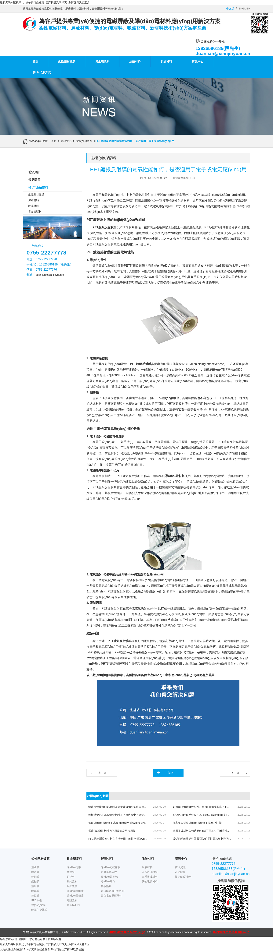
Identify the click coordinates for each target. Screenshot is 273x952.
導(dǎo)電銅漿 (75, 890)
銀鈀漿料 (72, 886)
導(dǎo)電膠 (74, 867)
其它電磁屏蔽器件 (111, 895)
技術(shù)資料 (84, 140)
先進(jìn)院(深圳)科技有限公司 (40, 932)
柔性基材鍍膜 (66, 61)
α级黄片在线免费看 (38, 949)
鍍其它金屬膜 (39, 909)
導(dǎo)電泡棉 (109, 876)
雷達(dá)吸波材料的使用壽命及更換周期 (112, 830)
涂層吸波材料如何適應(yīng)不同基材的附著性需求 (203, 830)
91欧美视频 (77, 949)
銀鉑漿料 (72, 881)
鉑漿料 (71, 876)
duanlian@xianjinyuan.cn (50, 274)
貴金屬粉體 (73, 905)
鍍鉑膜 (35, 881)
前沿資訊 (34, 172)
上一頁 (102, 772)
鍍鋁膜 (35, 895)
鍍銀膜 (35, 871)
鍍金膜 (35, 867)
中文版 (230, 8)
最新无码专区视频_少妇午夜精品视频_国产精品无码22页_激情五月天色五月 (45, 2)
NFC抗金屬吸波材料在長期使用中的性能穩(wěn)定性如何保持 (125, 838)
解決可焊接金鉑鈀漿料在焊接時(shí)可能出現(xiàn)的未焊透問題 (126, 806)
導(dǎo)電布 (108, 881)
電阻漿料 (72, 900)
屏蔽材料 (135, 61)
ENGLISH (244, 8)
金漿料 (71, 871)
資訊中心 (197, 61)
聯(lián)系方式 (42, 72)
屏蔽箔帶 (106, 886)
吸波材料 (166, 61)
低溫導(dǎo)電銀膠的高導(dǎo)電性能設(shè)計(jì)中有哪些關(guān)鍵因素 (132, 822)
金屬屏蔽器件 (109, 871)
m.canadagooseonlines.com (172, 932)
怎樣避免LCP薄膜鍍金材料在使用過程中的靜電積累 (118, 814)
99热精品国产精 (60, 949)
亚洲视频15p (18, 949)
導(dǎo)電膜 (38, 905)
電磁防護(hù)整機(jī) (113, 890)
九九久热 (5, 949)
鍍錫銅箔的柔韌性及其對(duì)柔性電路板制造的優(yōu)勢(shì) (209, 838)
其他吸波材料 (150, 881)
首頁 (35, 61)
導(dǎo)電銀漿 (75, 895)
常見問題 (34, 179)
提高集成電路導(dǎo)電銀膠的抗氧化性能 (197, 822)
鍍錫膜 (35, 890)
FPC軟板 (36, 900)
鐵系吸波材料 (150, 876)
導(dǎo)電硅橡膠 (110, 867)
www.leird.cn (78, 932)
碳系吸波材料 (150, 871)
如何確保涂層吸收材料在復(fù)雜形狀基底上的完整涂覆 (205, 806)
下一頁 (235, 772)
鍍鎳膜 (35, 886)
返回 (170, 772)
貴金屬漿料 (102, 61)
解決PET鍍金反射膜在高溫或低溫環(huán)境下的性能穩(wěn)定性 (212, 814)
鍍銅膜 (35, 876)
